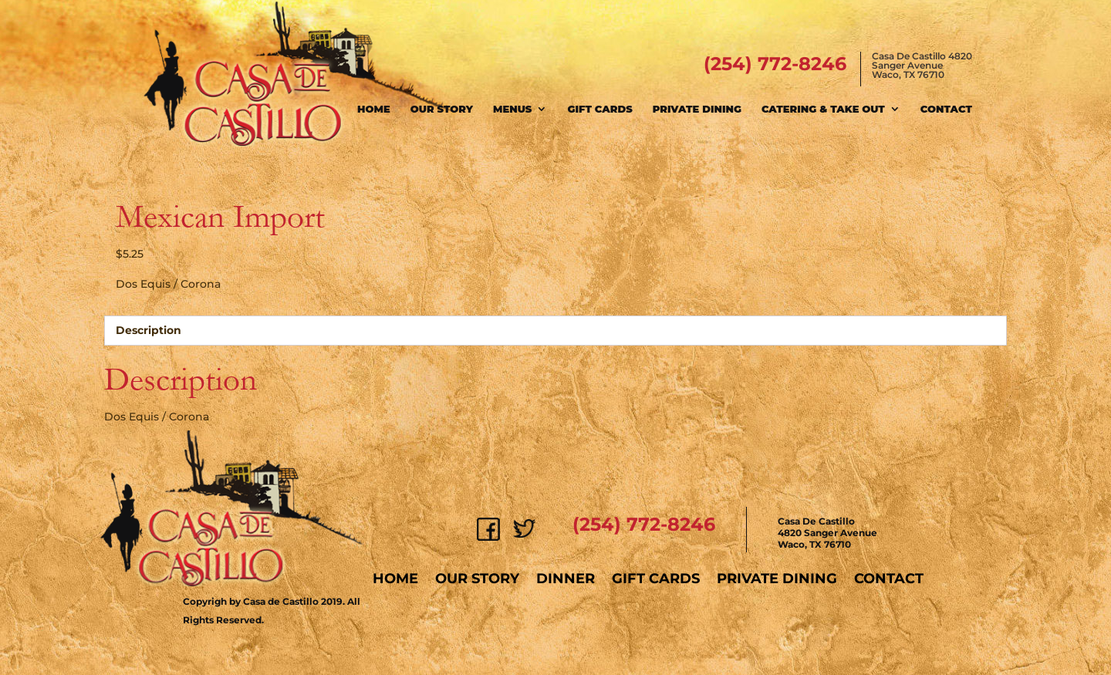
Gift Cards (599, 109)
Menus (512, 109)
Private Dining (697, 109)
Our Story (441, 109)
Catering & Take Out (823, 109)
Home (373, 109)
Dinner (565, 578)
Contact (946, 109)
